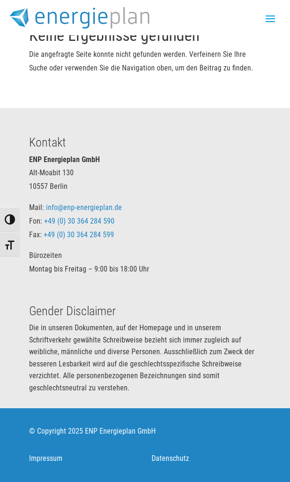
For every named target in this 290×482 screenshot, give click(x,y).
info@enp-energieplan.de (84, 207)
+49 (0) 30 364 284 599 (79, 234)
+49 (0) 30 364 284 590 (79, 221)
